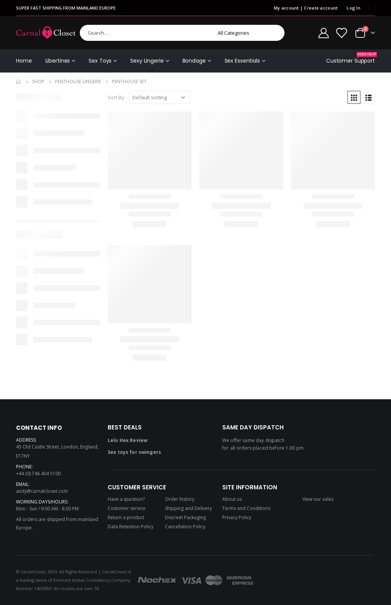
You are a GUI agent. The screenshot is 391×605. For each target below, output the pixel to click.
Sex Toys (100, 61)
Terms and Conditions (246, 508)
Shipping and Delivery (188, 508)
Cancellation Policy (185, 526)
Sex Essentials (242, 61)
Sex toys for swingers (134, 452)
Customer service (126, 508)
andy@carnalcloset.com (42, 491)
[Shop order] (159, 97)
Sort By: (116, 97)
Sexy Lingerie (146, 61)
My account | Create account (306, 8)
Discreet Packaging (185, 517)
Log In (353, 8)
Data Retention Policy (130, 526)
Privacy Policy (236, 517)
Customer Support (350, 58)
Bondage (194, 61)
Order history (179, 499)
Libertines (57, 61)
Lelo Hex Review (127, 440)
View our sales (317, 499)
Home (24, 61)
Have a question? (126, 499)
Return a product (126, 517)
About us (232, 499)
